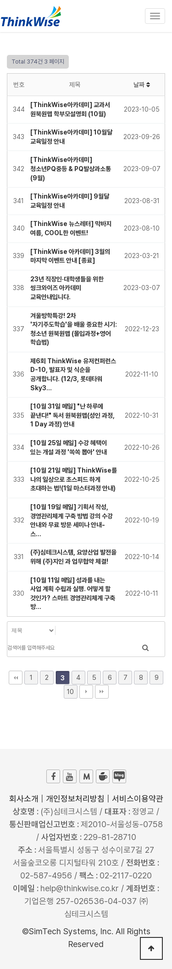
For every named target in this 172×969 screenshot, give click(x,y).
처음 (15, 677)
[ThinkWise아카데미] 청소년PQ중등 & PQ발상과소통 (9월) (70, 168)
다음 (86, 692)
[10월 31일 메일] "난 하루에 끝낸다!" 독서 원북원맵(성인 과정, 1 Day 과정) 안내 (72, 415)
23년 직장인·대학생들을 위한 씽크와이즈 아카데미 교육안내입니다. (67, 288)
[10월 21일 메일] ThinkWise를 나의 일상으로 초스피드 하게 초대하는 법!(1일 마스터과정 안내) (73, 479)
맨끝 (102, 692)
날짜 (141, 84)
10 (70, 692)
